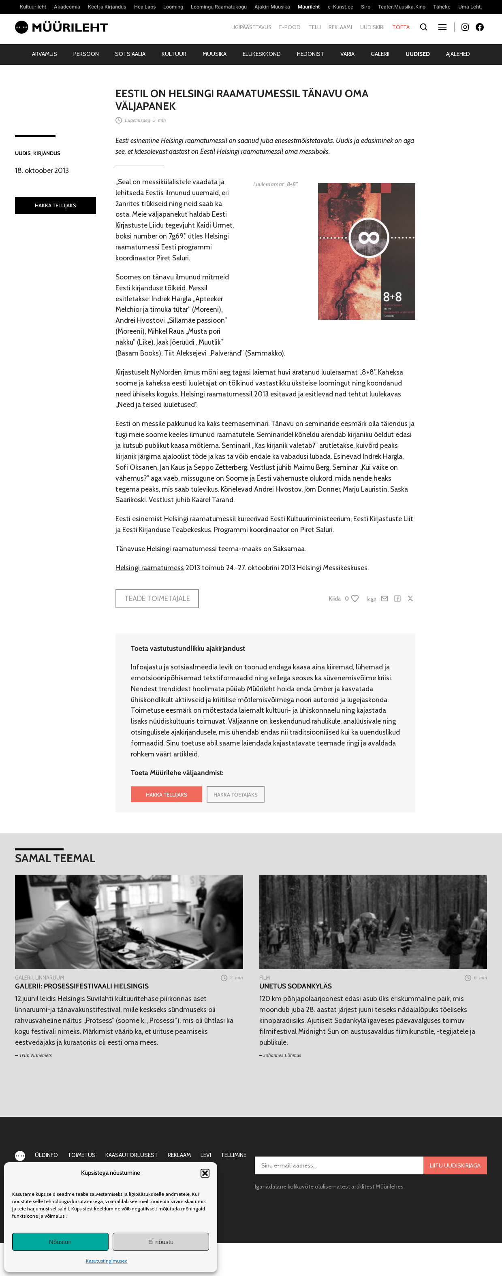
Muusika (214, 54)
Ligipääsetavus (251, 27)
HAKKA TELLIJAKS (55, 205)
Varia (347, 54)
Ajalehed (458, 54)
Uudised (418, 54)
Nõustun (60, 1241)
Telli (314, 27)
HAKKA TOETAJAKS (236, 794)
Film (264, 977)
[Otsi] (424, 27)
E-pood (290, 27)
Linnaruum (49, 977)
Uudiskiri (372, 27)
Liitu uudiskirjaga (455, 1165)
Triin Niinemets (35, 1055)
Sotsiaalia (130, 54)
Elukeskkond (262, 54)
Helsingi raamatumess (149, 567)
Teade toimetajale (157, 598)
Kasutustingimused (107, 1261)
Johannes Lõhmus (282, 1055)
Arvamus (44, 54)
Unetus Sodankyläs (295, 986)
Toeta (401, 27)
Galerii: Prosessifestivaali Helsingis (82, 986)
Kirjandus (46, 153)
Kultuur (174, 54)
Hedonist (310, 54)
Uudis (23, 153)
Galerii (380, 54)
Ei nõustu (161, 1241)
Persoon (86, 54)
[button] (205, 1173)
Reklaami (340, 27)
